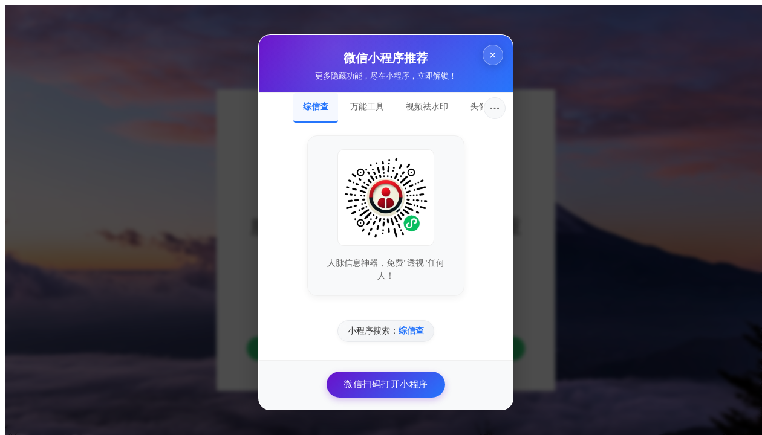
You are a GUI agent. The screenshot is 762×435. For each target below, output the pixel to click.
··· (490, 103)
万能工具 (362, 101)
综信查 (311, 101)
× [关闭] (488, 50)
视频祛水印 (422, 101)
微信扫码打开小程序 (381, 379)
